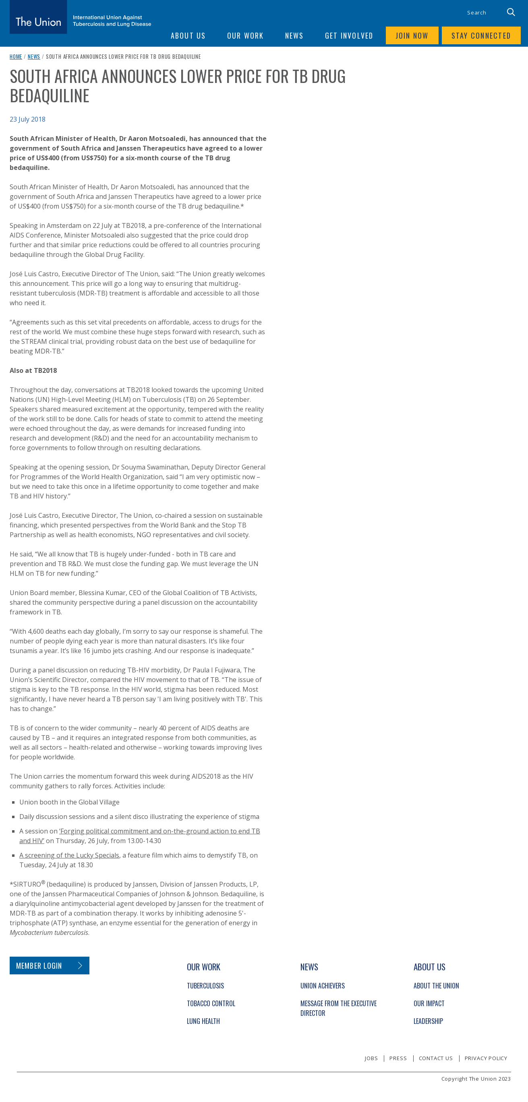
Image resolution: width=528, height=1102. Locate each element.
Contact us (436, 1058)
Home (16, 56)
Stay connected (481, 35)
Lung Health (203, 1021)
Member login (39, 965)
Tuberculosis (205, 985)
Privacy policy (486, 1058)
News (34, 56)
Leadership (428, 1021)
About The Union (436, 985)
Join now (412, 35)
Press (398, 1058)
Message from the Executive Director (338, 1008)
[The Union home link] (80, 17)
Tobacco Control (211, 1003)
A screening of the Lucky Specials (69, 855)
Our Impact (429, 1003)
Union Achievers (322, 985)
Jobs (371, 1058)
